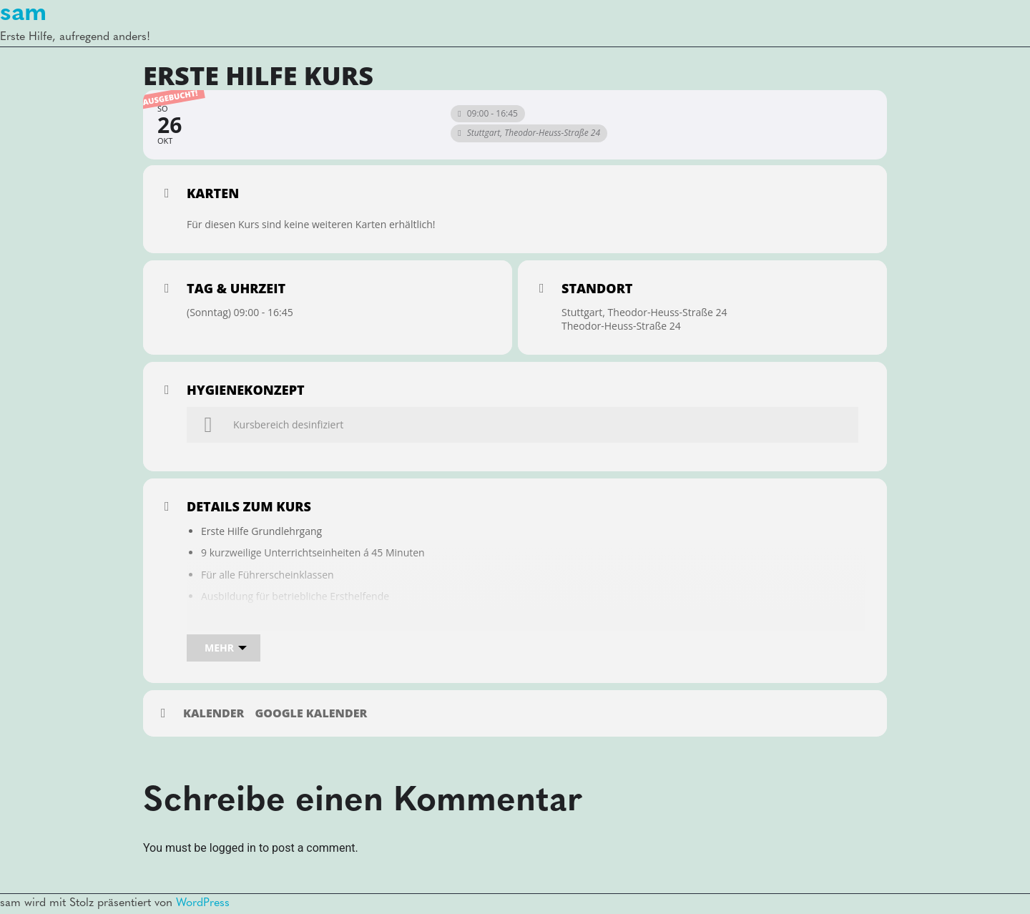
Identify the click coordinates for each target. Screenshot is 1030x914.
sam (23, 13)
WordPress (203, 903)
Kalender (213, 714)
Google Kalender (311, 714)
